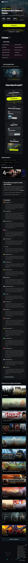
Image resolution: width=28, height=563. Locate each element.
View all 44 (3, 164)
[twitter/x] (12, 559)
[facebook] (16, 559)
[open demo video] (14, 73)
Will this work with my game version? (12, 194)
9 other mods (20, 30)
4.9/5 (3, 18)
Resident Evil (15, 79)
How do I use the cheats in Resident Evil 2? (13, 192)
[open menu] (26, 2)
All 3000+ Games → (7, 8)
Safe (15, 18)
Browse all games (14, 539)
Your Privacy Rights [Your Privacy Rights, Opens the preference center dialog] (22, 560)
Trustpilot (22, 190)
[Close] (26, 544)
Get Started (14, 25)
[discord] (7, 559)
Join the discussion (9, 376)
